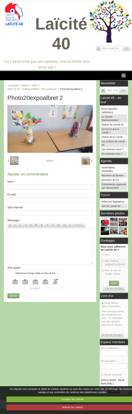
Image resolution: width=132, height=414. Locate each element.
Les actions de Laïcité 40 (113, 143)
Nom (10, 181)
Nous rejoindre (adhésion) (109, 110)
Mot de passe (108, 361)
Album (25, 85)
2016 (34, 85)
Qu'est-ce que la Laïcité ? (110, 131)
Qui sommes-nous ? (112, 149)
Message (13, 220)
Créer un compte (108, 380)
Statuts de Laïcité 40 (113, 124)
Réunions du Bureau (113, 175)
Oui (105, 255)
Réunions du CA (110, 180)
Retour (50, 160)
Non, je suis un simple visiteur (111, 272)
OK (126, 48)
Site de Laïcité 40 (111, 206)
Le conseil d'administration (110, 118)
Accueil (14, 85)
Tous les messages (112, 335)
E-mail (11, 194)
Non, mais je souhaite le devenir (113, 263)
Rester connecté (111, 374)
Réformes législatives (113, 201)
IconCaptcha (34, 288)
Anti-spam (13, 267)
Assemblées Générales (108, 169)
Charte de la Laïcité (112, 137)
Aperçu (78, 225)
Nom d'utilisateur (110, 348)
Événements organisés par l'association (114, 186)
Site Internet (15, 207)
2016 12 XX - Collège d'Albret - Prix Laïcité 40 (31, 89)
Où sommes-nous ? (112, 153)
